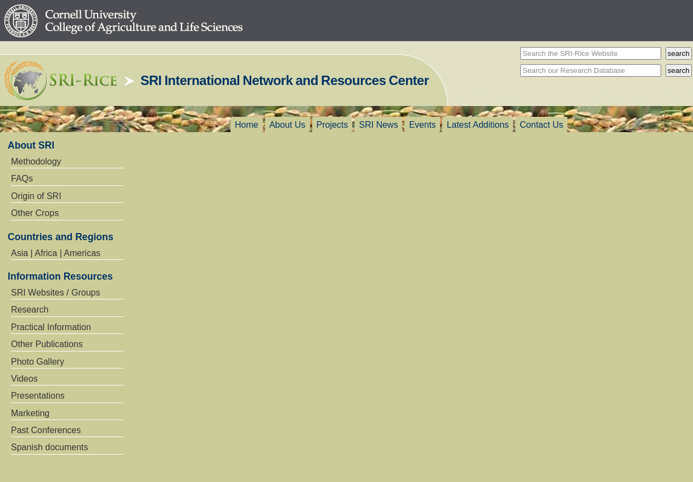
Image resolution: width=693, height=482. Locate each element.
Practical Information (51, 327)
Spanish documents (49, 447)
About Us (287, 124)
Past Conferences (46, 430)
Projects (332, 124)
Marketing (30, 413)
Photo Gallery (37, 361)
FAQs (22, 178)
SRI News (378, 124)
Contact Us (541, 124)
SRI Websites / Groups (55, 292)
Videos (24, 378)
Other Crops (35, 213)
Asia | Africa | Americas (55, 253)
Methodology (36, 161)
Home (246, 124)
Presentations (38, 395)
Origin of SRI (36, 196)
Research (29, 309)
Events (422, 124)
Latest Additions (478, 124)
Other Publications (47, 344)
